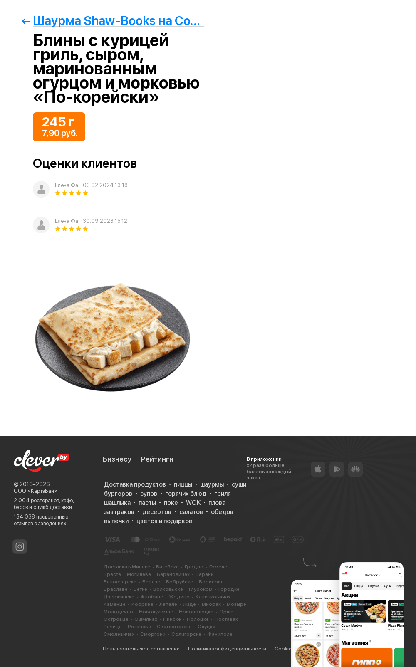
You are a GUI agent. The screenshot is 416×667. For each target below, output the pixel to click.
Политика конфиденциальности (227, 648)
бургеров (118, 493)
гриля (222, 493)
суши (239, 484)
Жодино (179, 597)
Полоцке (198, 619)
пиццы (183, 484)
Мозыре (236, 604)
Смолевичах (119, 634)
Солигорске (186, 634)
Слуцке (206, 627)
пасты (147, 502)
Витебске (167, 567)
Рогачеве (139, 627)
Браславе (116, 589)
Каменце (115, 604)
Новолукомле (156, 612)
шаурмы (212, 484)
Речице (113, 627)
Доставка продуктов (135, 484)
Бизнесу (117, 459)
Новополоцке (196, 612)
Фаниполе (220, 634)
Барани (205, 574)
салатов (191, 512)
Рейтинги (157, 459)
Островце (116, 619)
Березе (151, 582)
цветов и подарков (164, 521)
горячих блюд (185, 493)
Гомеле (218, 567)
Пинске (172, 619)
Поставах (226, 619)
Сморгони (153, 634)
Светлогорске (174, 627)
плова (216, 502)
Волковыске (168, 589)
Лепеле (168, 604)
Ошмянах (145, 619)
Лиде (189, 604)
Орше (226, 612)
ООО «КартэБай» (35, 491)
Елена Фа (66, 185)
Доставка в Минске (127, 567)
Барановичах (173, 574)
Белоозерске (120, 582)
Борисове (211, 582)
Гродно (194, 567)
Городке (229, 589)
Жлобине (151, 597)
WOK (193, 502)
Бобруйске (179, 582)
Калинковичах (213, 597)
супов (148, 493)
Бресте (112, 574)
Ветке (140, 589)
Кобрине (142, 604)
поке (171, 502)
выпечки (116, 521)
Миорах (211, 604)
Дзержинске (119, 597)
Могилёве (139, 574)
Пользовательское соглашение (141, 648)
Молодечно (118, 612)
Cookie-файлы (292, 648)
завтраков (119, 512)
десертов (156, 512)
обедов (222, 512)
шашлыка (117, 502)
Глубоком (201, 589)
